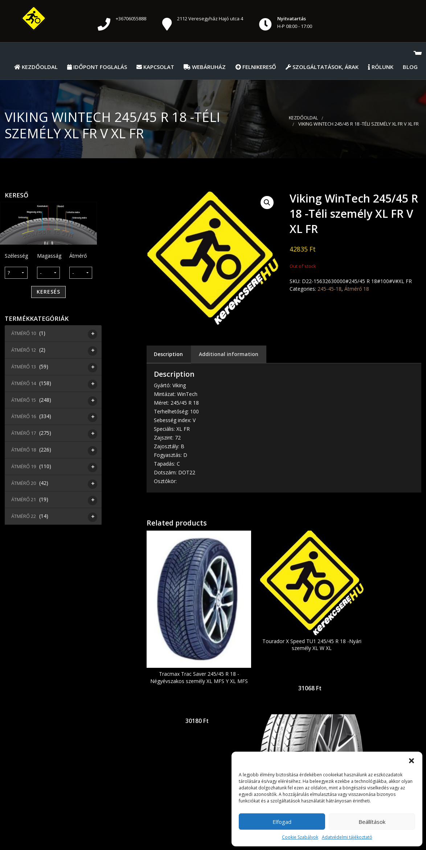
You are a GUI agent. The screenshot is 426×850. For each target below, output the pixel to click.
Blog (410, 66)
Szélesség (16, 255)
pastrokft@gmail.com (194, 768)
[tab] (168, 354)
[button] (411, 760)
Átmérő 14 (24, 384)
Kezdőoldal (36, 66)
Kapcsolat (155, 66)
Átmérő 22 (24, 517)
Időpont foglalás (97, 66)
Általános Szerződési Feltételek (69, 828)
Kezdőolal (130, 828)
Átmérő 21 (24, 500)
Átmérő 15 (24, 401)
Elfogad (282, 821)
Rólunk (380, 66)
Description (168, 354)
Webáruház (205, 66)
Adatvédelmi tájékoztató (347, 837)
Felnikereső (255, 66)
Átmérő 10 (24, 334)
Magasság (48, 255)
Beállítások (372, 821)
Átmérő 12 (24, 351)
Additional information (228, 354)
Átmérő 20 (24, 484)
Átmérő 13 (24, 367)
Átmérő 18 (24, 450)
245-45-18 (329, 288)
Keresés (48, 291)
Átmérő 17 (24, 434)
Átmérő (78, 255)
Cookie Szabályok (300, 837)
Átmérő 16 (24, 417)
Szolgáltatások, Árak (322, 66)
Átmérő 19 (24, 467)
